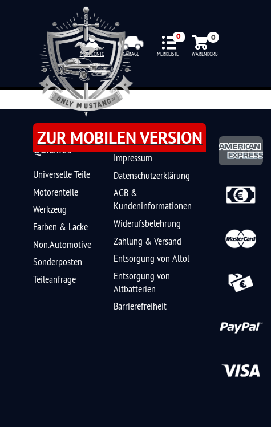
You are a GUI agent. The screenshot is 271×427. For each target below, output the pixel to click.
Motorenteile (55, 191)
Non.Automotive (62, 244)
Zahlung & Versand (147, 240)
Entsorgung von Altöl (151, 258)
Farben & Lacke (60, 226)
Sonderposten (57, 261)
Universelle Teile (61, 174)
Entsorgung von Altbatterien (142, 282)
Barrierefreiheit (140, 305)
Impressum (133, 157)
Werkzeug (50, 208)
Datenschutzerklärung (152, 175)
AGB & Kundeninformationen (153, 199)
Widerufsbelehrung (147, 223)
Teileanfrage (54, 279)
